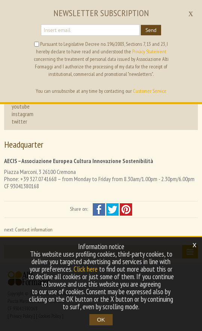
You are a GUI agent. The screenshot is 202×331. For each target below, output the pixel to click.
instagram (22, 113)
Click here (86, 269)
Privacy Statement (149, 51)
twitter (19, 121)
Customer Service (149, 91)
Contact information (34, 229)
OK (101, 319)
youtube (21, 106)
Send (151, 30)
